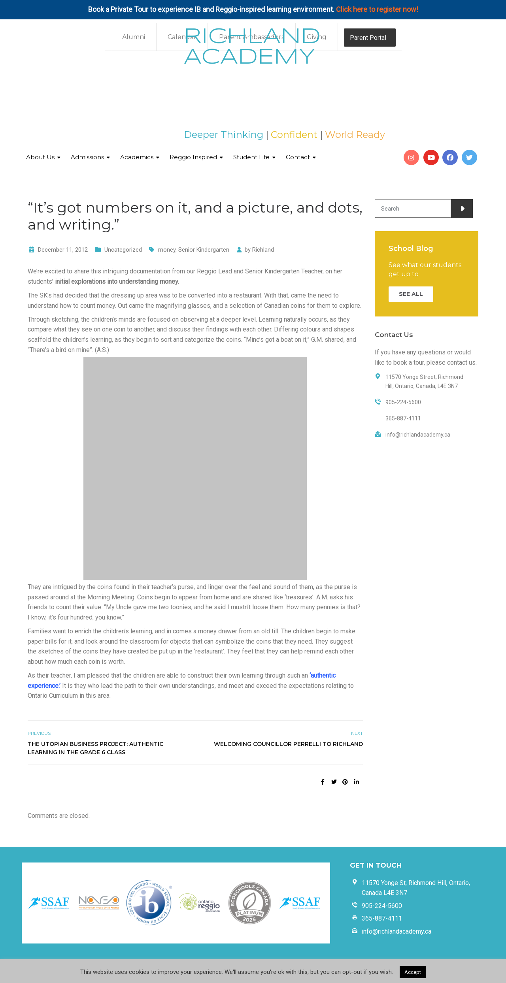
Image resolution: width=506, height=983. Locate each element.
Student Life (251, 157)
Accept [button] (412, 972)
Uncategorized (123, 249)
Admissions (87, 157)
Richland (263, 249)
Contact (298, 157)
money (167, 249)
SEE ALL (411, 294)
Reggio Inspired (193, 157)
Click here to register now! (377, 9)
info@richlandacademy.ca (396, 931)
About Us (40, 157)
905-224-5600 (382, 906)
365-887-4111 (382, 918)
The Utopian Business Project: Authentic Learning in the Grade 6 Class (95, 748)
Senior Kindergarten (203, 249)
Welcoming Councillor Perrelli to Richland (288, 744)
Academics (136, 157)
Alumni (133, 37)
